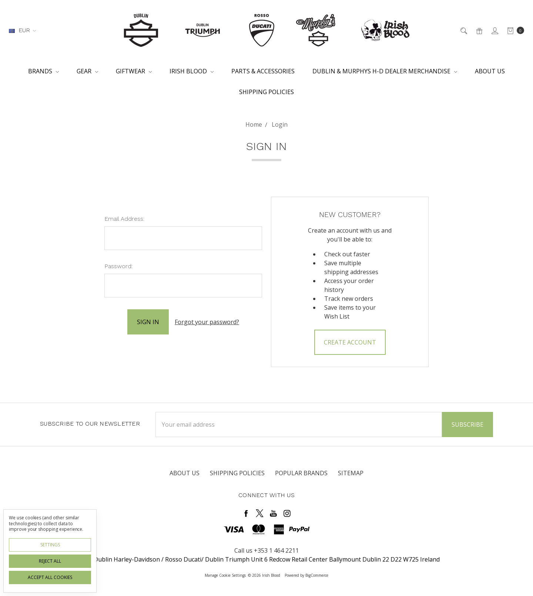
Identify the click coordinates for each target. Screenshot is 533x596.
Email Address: (124, 218)
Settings (50, 545)
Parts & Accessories (263, 71)
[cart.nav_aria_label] (513, 30)
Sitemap (350, 473)
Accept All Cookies (50, 577)
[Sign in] (494, 30)
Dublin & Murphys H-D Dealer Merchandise (384, 71)
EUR (22, 30)
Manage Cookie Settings (225, 575)
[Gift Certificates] (479, 30)
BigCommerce (316, 575)
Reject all (50, 561)
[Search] (463, 30)
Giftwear (134, 71)
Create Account (350, 342)
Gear (87, 71)
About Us (490, 71)
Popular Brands (301, 473)
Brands (43, 71)
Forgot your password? (207, 322)
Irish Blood (192, 71)
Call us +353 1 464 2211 (266, 550)
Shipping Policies (266, 92)
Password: (118, 266)
